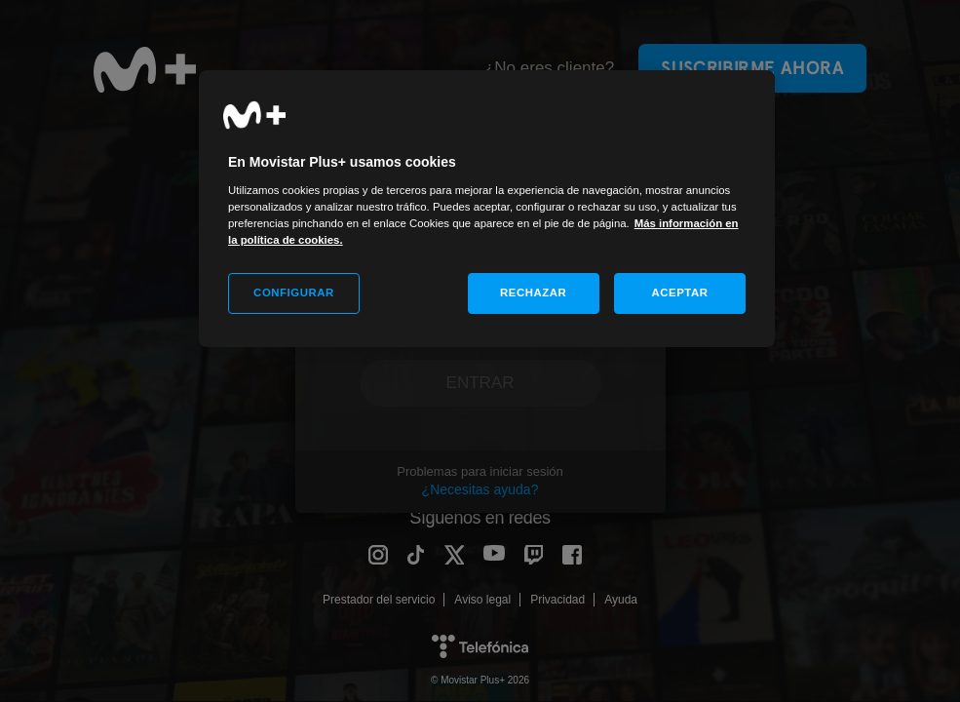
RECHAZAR (533, 292)
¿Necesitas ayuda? (480, 489)
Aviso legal (482, 599)
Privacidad (557, 599)
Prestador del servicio (379, 599)
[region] (487, 208)
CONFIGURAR (293, 292)
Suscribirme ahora (752, 68)
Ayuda (620, 599)
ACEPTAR (679, 292)
